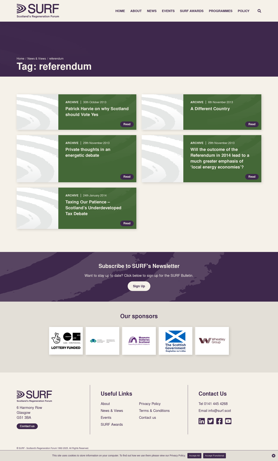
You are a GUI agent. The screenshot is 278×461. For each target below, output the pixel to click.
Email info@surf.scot (215, 410)
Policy (243, 11)
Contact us (27, 426)
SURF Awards (192, 11)
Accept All (194, 455)
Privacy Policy (150, 403)
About (136, 11)
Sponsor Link (66, 341)
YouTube (228, 421)
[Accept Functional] (273, 455)
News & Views (112, 410)
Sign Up (139, 286)
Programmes (220, 11)
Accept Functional (214, 455)
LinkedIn (202, 421)
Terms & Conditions (154, 410)
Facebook (219, 421)
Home (38, 11)
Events (168, 11)
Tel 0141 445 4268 (213, 403)
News (152, 11)
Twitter (210, 421)
